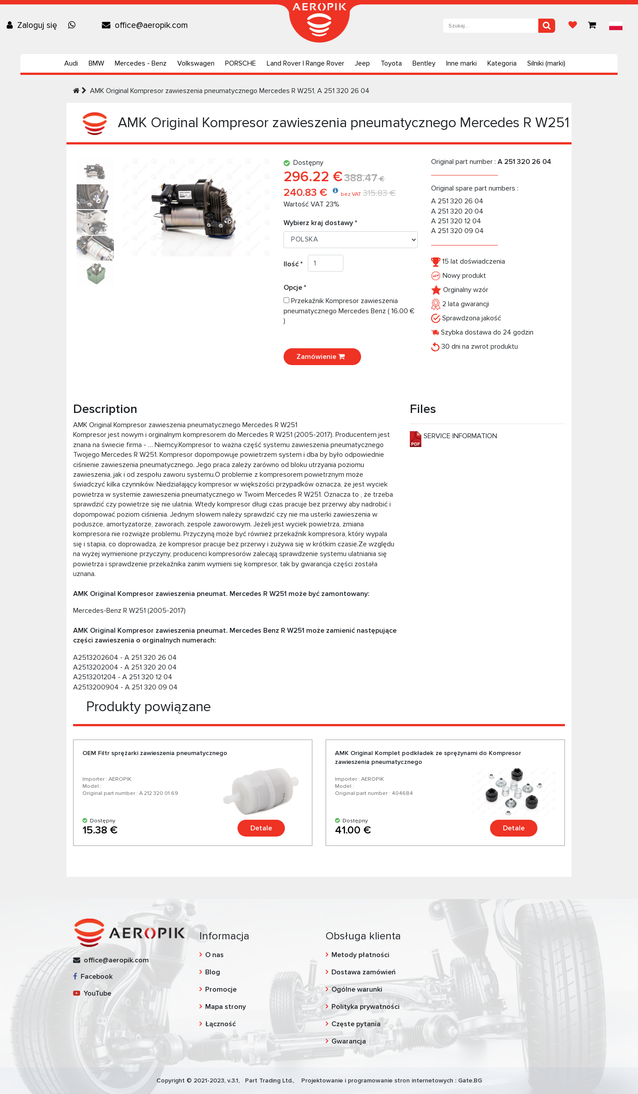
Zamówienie (322, 356)
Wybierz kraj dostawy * (320, 222)
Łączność (220, 1024)
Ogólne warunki (356, 989)
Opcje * (297, 287)
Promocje (221, 989)
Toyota (391, 63)
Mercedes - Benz (141, 63)
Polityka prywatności (365, 1006)
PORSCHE (240, 63)
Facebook (93, 976)
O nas (214, 954)
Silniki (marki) (546, 63)
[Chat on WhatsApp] (74, 25)
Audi (71, 63)
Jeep (362, 63)
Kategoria (502, 63)
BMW (96, 63)
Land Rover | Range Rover (305, 63)
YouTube (92, 993)
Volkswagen (195, 63)
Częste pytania (356, 1024)
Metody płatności (360, 954)
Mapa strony (225, 1006)
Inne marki (461, 63)
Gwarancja (348, 1041)
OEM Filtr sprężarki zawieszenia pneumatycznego (154, 753)
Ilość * (296, 264)
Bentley (424, 63)
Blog (212, 972)
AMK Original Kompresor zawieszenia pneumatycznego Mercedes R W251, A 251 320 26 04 (230, 90)
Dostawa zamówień (363, 972)
